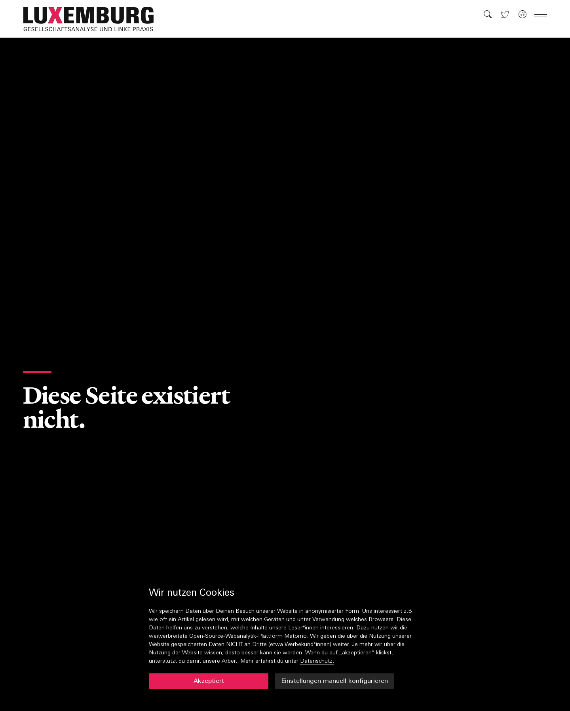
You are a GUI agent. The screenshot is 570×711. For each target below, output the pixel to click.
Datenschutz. (317, 661)
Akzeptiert (209, 681)
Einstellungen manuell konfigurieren (334, 681)
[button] (92, 19)
